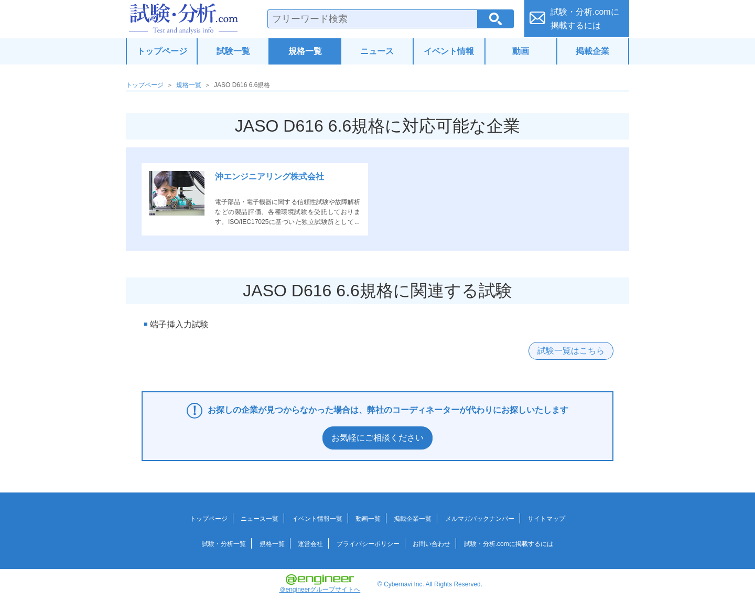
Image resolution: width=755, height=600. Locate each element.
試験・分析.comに (585, 18)
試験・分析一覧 (224, 544)
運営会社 (310, 544)
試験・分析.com (183, 19)
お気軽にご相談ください (377, 437)
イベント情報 (449, 51)
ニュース (377, 51)
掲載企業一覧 (413, 518)
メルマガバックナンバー (479, 518)
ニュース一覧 (259, 518)
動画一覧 (368, 518)
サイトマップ (546, 518)
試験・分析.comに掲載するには (508, 544)
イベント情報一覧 (317, 518)
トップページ (162, 51)
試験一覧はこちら (571, 350)
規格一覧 (305, 51)
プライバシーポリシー (368, 544)
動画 (520, 51)
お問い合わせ (431, 544)
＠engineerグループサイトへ (320, 583)
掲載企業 (592, 51)
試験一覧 (233, 51)
